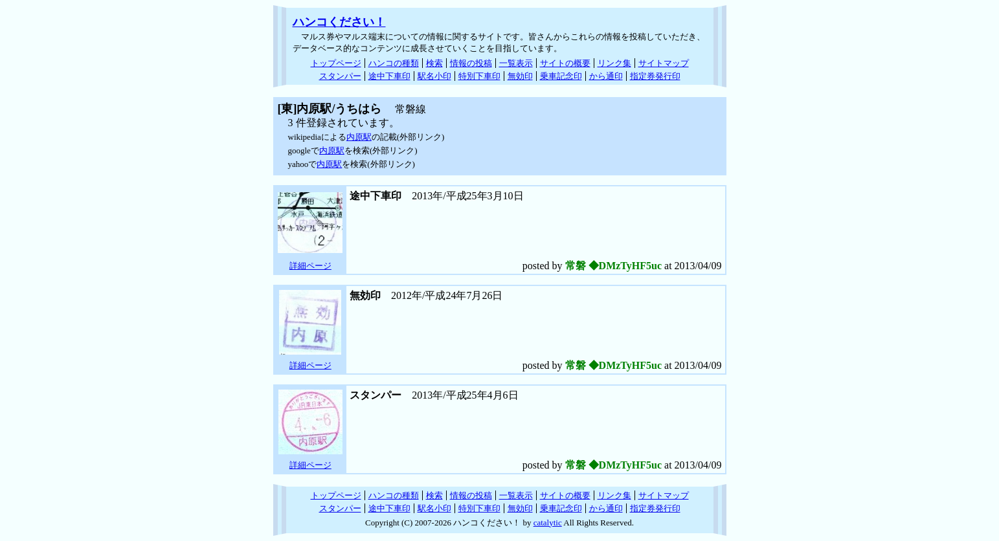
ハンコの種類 (393, 63)
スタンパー (340, 76)
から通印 (606, 76)
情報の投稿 (471, 63)
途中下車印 (389, 76)
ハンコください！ (339, 22)
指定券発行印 (655, 76)
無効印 (520, 76)
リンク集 (614, 63)
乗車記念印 (561, 76)
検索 (434, 63)
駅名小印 (434, 76)
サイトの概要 (565, 63)
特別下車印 (479, 76)
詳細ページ (310, 265)
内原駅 (359, 137)
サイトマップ (663, 63)
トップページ (336, 63)
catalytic (547, 522)
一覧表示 (516, 63)
